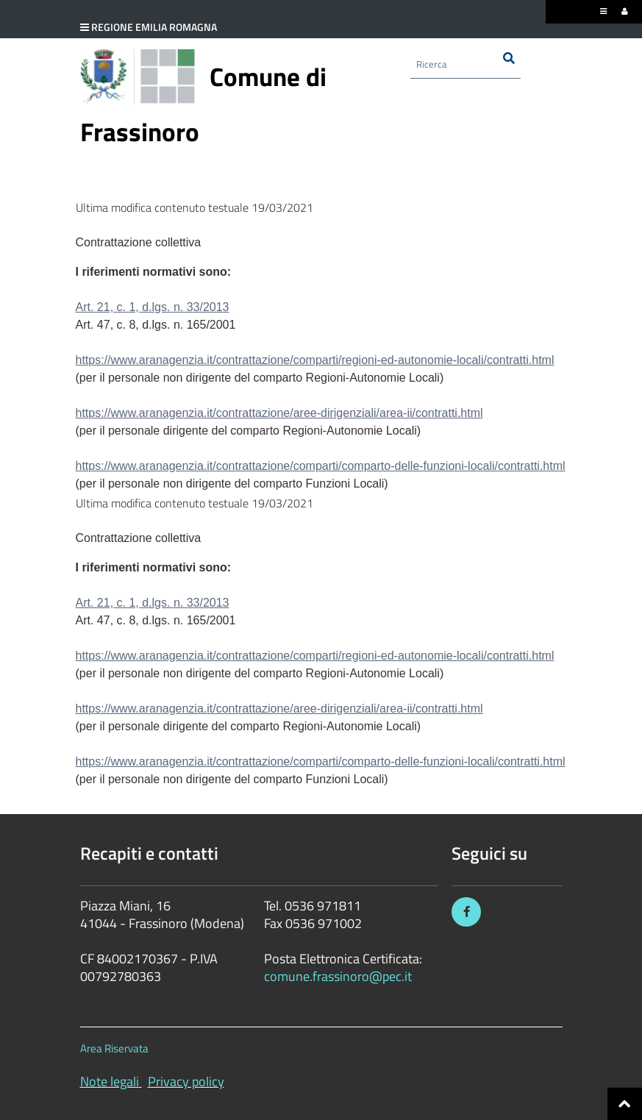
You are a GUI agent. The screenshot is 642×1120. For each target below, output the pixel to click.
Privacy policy (186, 1081)
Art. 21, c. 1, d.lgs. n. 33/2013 (152, 307)
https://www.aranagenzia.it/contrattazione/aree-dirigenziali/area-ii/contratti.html (279, 413)
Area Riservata (114, 1048)
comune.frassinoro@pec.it (338, 976)
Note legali (109, 1081)
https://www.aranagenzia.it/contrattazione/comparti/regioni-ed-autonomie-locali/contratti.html (315, 360)
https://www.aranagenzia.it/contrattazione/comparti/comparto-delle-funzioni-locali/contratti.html (321, 466)
